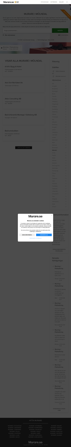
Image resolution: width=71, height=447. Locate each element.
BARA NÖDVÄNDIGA (27, 234)
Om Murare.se (38, 238)
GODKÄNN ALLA (44, 234)
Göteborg (53, 2)
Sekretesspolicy (33, 238)
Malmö (61, 2)
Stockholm (44, 2)
